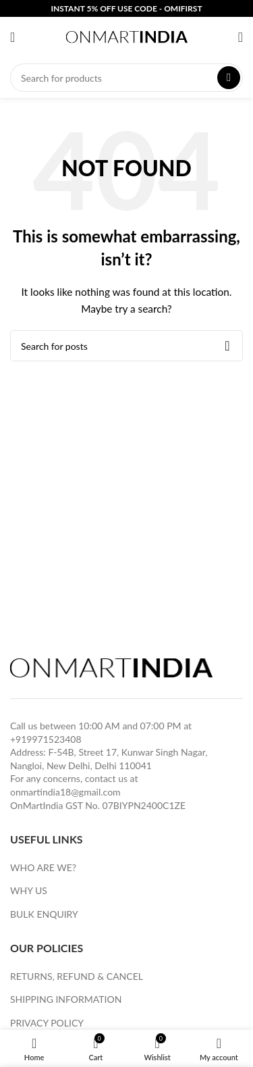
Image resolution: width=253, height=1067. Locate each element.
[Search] (126, 77)
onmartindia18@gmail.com (65, 792)
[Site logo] (127, 36)
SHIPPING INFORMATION (65, 999)
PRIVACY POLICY (47, 1023)
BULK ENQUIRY (44, 914)
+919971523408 (46, 739)
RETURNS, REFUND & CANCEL (76, 976)
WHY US (28, 890)
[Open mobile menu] (12, 37)
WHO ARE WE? (43, 867)
